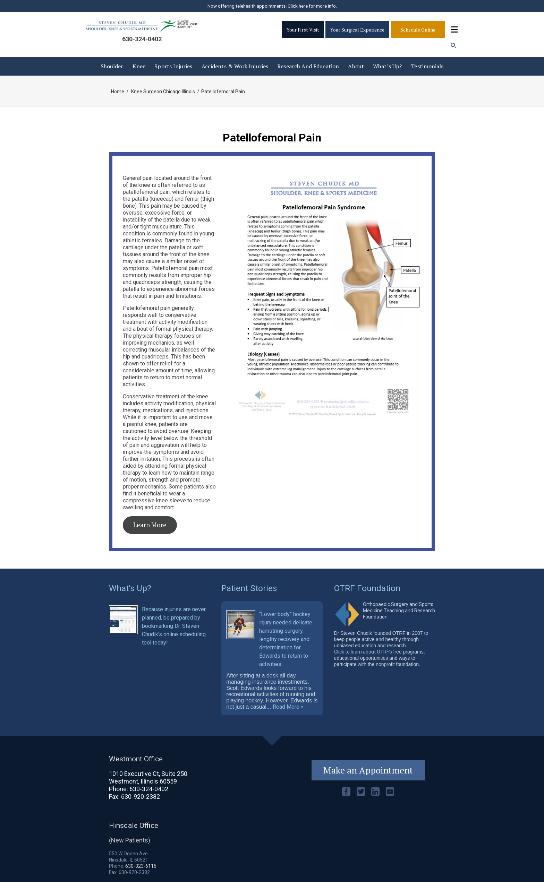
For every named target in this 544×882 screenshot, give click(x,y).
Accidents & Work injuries (235, 66)
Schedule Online (417, 29)
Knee (139, 66)
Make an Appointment (368, 770)
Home (117, 91)
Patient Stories (249, 588)
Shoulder (112, 66)
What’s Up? (387, 66)
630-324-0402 (142, 39)
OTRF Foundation (367, 588)
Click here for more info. (312, 6)
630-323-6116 (140, 866)
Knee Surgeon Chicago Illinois (163, 91)
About (356, 66)
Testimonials (427, 66)
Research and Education (308, 66)
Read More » (288, 707)
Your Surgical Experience (357, 29)
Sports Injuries (173, 66)
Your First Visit (303, 29)
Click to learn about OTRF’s (363, 652)
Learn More (150, 525)
